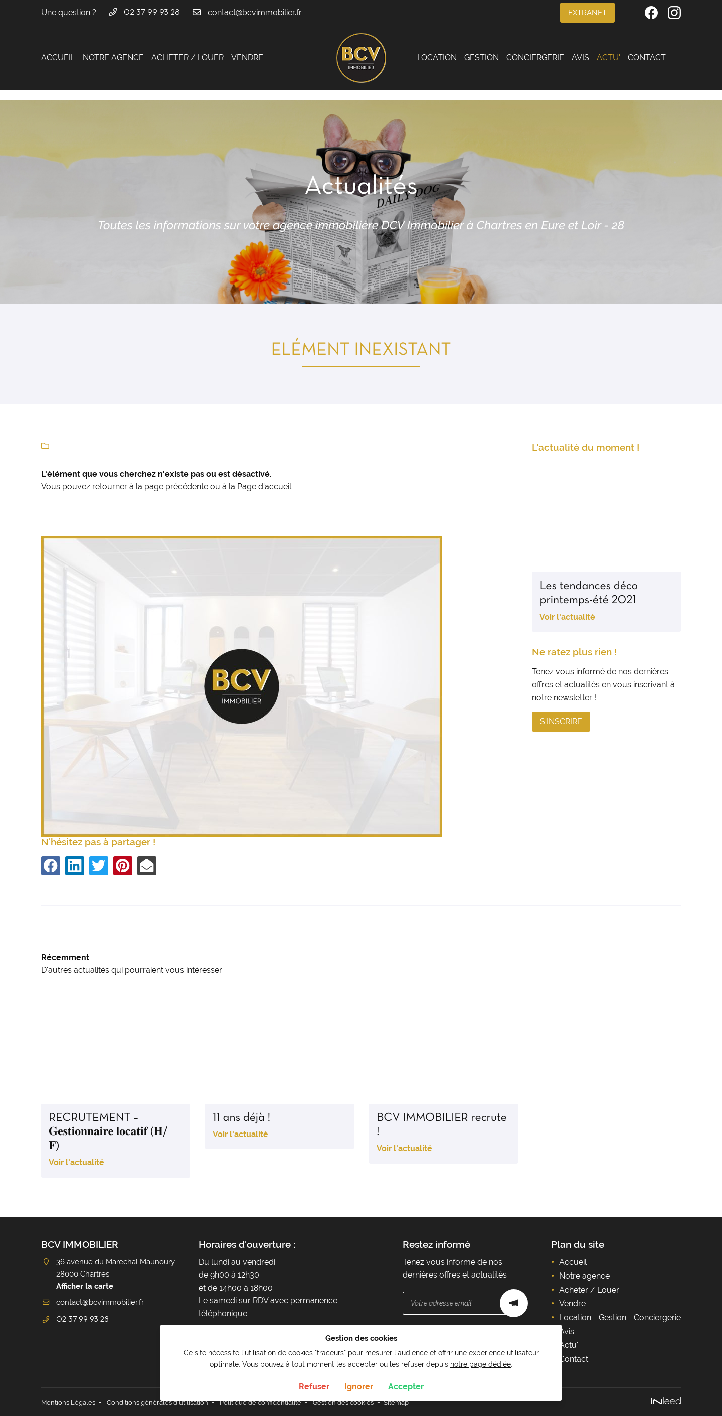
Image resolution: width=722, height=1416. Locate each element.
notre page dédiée (480, 1364)
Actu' (608, 57)
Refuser (314, 1386)
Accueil (58, 57)
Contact (647, 57)
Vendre (247, 57)
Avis (580, 57)
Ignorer (358, 1386)
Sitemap (419, 1402)
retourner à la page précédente (150, 486)
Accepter (406, 1386)
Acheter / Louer (187, 57)
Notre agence (113, 57)
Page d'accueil (264, 486)
